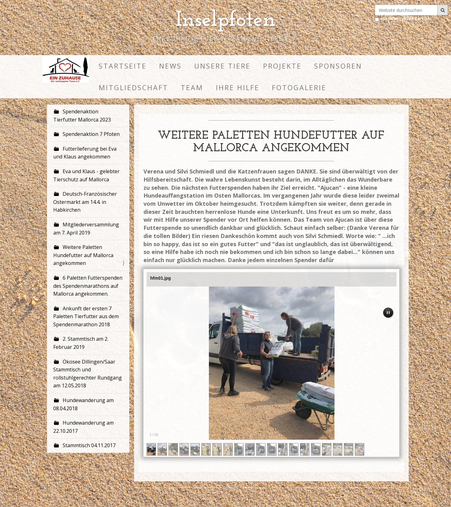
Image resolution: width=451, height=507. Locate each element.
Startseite (123, 65)
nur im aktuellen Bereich (405, 18)
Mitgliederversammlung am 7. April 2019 (86, 228)
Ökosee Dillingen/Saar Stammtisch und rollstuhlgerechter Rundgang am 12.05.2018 (87, 373)
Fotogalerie (299, 87)
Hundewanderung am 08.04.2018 (83, 404)
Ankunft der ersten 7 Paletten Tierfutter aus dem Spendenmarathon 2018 (86, 316)
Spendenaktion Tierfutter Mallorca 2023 (82, 115)
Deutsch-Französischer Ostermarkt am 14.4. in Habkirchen (85, 201)
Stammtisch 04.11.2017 (88, 445)
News (170, 65)
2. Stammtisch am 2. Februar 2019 (80, 342)
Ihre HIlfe (237, 87)
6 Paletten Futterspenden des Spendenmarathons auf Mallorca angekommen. (87, 285)
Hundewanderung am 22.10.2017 (83, 426)
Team (192, 87)
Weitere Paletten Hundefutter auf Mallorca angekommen (83, 255)
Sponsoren (338, 65)
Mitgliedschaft (133, 87)
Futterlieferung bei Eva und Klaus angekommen (85, 152)
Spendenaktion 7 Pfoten (90, 134)
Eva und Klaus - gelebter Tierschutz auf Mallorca (86, 175)
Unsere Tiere (222, 65)
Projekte (282, 65)
